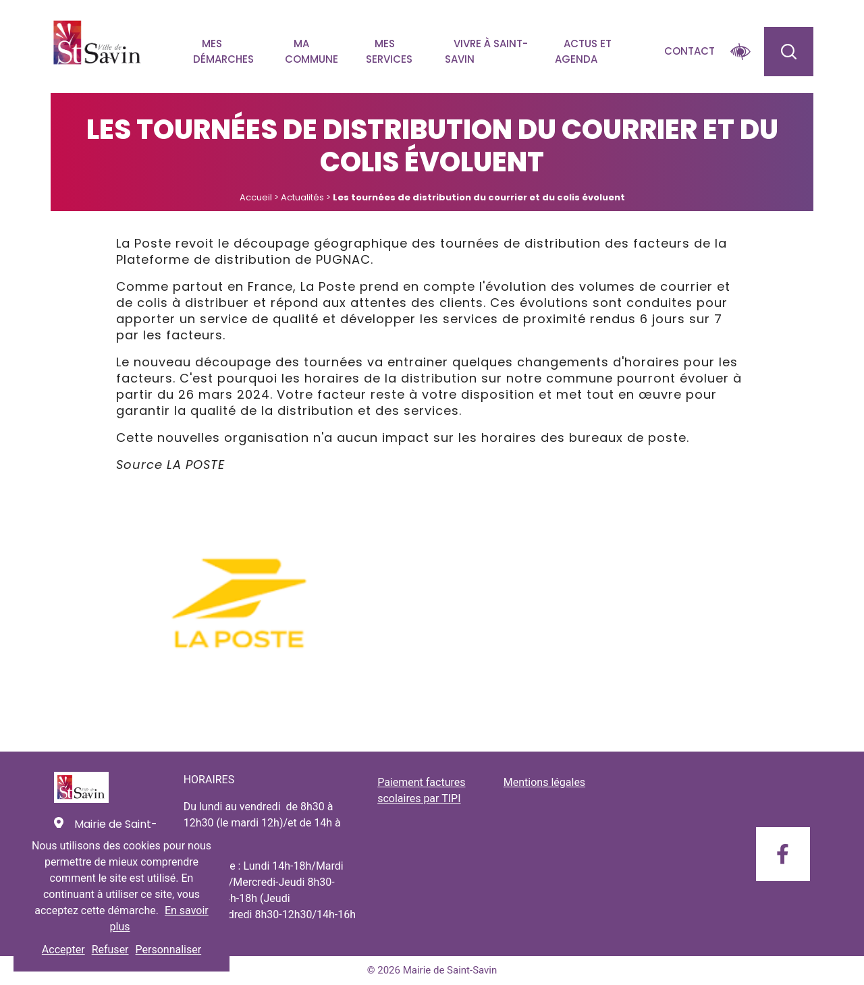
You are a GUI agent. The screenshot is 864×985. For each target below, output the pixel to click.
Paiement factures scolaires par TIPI (421, 790)
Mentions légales (544, 782)
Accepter (63, 949)
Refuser (110, 949)
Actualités (302, 197)
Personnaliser (169, 949)
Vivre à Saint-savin (486, 51)
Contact (689, 51)
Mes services (389, 51)
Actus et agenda (583, 51)
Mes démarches (223, 51)
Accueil (256, 197)
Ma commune (311, 51)
